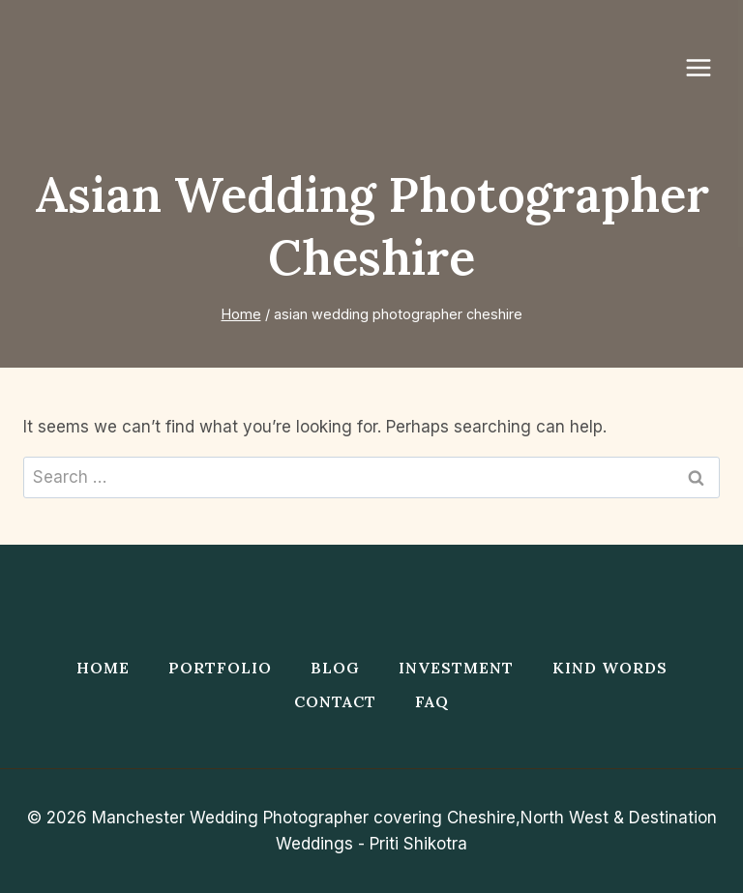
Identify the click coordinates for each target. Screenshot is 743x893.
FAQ (432, 701)
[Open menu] (708, 67)
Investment (456, 667)
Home (103, 667)
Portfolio (220, 667)
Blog (335, 667)
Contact (335, 701)
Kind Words (610, 667)
